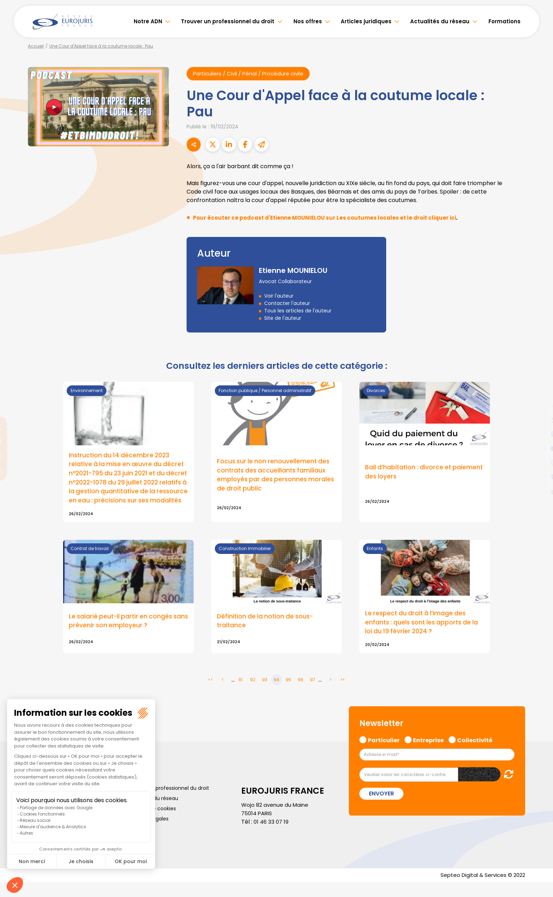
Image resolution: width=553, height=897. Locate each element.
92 (252, 694)
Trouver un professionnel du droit (227, 21)
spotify (539, 476)
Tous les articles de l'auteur (298, 311)
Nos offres (307, 21)
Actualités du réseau (439, 21)
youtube (539, 448)
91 (240, 694)
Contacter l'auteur (287, 303)
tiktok (539, 490)
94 (276, 694)
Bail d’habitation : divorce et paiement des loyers (409, 477)
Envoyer (381, 808)
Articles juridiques (366, 21)
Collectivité (474, 753)
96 (300, 694)
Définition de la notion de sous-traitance (267, 634)
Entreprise (428, 753)
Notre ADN (148, 21)
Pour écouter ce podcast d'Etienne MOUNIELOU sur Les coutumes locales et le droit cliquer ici (330, 218)
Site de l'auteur (282, 318)
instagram (539, 462)
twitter (539, 420)
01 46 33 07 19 (272, 836)
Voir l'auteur (278, 296)
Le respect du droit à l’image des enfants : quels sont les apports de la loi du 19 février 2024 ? (424, 636)
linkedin (539, 434)
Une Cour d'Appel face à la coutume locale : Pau (101, 46)
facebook (539, 406)
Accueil (36, 46)
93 (264, 694)
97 (312, 694)
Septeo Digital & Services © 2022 (480, 890)
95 (288, 694)
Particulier (384, 753)
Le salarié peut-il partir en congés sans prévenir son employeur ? (122, 634)
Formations (504, 21)
